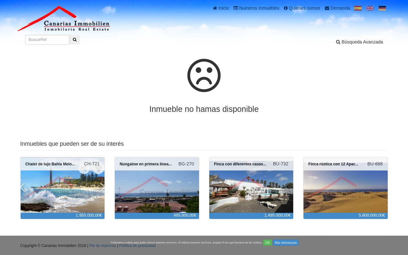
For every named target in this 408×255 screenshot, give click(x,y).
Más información (286, 242)
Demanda (337, 8)
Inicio (221, 8)
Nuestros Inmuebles (256, 8)
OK (267, 242)
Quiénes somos (302, 8)
